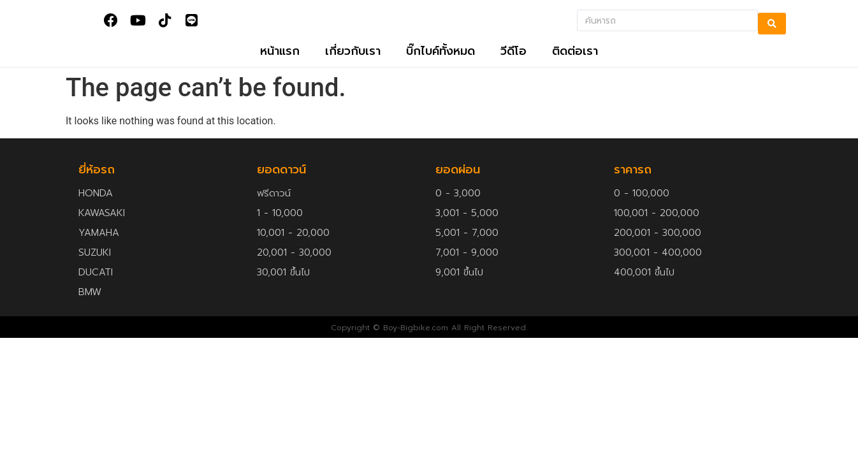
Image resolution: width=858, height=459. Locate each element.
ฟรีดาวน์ (274, 206)
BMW (89, 305)
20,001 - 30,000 (294, 265)
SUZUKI (94, 265)
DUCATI (95, 285)
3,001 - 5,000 (466, 226)
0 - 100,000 (641, 206)
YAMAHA (98, 245)
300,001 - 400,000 (658, 265)
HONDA (95, 206)
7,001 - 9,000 (466, 265)
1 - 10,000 (280, 226)
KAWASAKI (101, 226)
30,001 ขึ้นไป (283, 285)
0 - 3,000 (458, 206)
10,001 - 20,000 (293, 245)
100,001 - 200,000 (656, 226)
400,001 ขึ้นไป (644, 285)
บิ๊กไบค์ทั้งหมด (440, 64)
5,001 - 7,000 (466, 245)
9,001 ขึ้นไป (459, 285)
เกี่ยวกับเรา (353, 64)
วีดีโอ (513, 64)
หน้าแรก (280, 64)
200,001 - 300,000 (657, 245)
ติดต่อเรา (575, 64)
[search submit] (772, 23)
